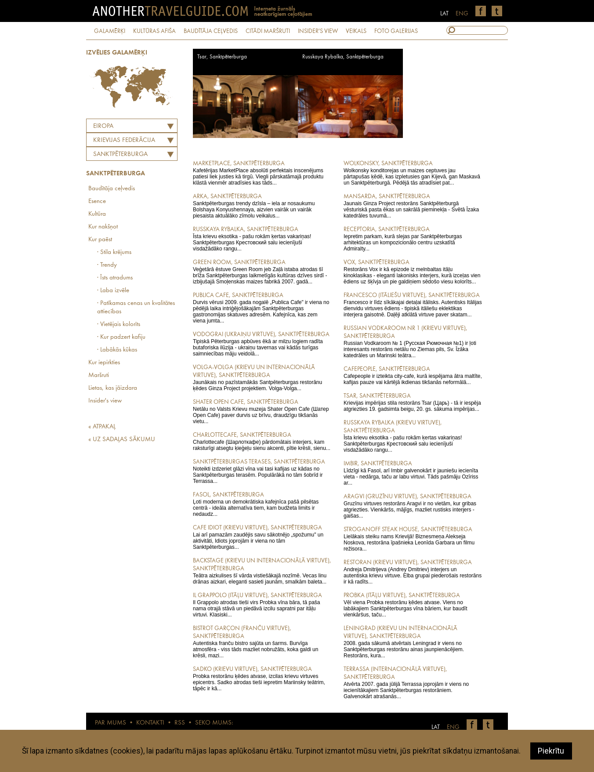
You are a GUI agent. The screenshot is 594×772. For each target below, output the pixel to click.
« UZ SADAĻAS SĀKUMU (121, 439)
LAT (444, 14)
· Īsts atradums (115, 278)
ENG (462, 14)
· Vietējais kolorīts (118, 324)
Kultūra (97, 214)
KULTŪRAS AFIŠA (154, 31)
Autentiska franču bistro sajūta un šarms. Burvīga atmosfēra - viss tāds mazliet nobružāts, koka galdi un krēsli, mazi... (262, 641)
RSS (179, 723)
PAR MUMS (110, 723)
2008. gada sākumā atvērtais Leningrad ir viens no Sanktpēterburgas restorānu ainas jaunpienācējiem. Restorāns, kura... (413, 641)
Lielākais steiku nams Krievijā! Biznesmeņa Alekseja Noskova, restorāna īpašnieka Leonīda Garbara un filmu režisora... (413, 539)
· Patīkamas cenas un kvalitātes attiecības (136, 307)
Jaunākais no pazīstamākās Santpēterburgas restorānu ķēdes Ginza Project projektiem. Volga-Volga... (262, 377)
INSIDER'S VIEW (318, 31)
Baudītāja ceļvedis (111, 188)
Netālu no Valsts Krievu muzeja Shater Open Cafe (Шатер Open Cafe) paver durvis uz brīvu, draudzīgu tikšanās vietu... (262, 411)
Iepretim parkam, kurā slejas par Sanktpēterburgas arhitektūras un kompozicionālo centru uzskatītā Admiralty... (413, 238)
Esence (97, 201)
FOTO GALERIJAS (396, 31)
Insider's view (105, 401)
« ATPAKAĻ (102, 427)
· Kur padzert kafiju (121, 337)
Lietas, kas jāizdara (112, 388)
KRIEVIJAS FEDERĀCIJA (124, 140)
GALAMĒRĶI (109, 31)
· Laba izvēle (113, 290)
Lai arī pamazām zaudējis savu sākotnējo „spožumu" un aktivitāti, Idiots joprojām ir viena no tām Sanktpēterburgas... (262, 537)
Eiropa (103, 126)
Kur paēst (100, 239)
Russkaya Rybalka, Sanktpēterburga (343, 57)
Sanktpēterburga (120, 154)
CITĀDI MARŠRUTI (268, 31)
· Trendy (107, 265)
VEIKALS (356, 31)
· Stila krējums (114, 252)
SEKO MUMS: (214, 723)
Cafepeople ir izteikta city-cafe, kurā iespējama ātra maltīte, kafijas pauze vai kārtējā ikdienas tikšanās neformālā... (413, 375)
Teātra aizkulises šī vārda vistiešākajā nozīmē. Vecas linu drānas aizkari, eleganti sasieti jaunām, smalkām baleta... (262, 571)
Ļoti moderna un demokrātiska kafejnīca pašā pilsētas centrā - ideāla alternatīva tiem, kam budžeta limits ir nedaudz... (262, 504)
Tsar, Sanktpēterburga (222, 57)
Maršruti (98, 375)
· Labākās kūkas (117, 350)
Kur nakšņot (103, 227)
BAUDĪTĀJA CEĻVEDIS (211, 31)
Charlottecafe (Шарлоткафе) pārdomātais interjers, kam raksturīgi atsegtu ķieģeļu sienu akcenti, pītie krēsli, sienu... (262, 441)
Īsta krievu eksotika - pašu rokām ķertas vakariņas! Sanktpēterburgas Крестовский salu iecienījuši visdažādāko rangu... (262, 238)
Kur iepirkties (104, 362)
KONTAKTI (150, 723)
